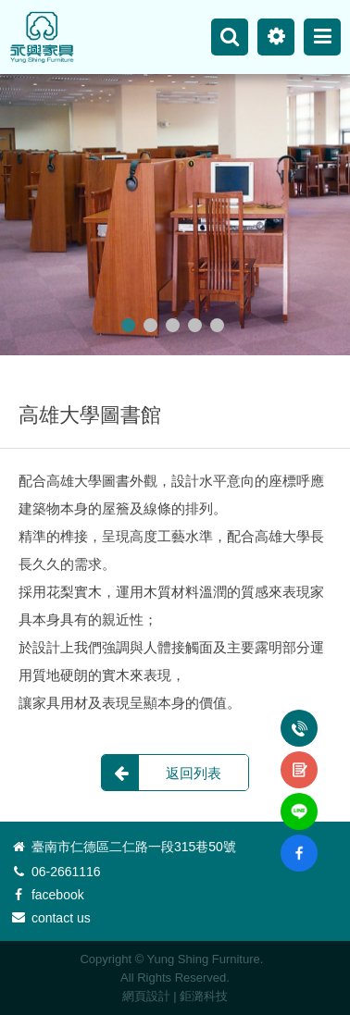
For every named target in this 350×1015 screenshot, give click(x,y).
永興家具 (41, 37)
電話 (299, 718)
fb (299, 842)
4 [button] (195, 325)
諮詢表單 (299, 759)
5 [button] (217, 325)
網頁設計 (146, 996)
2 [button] (150, 325)
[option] (175, 214)
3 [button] (173, 325)
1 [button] (128, 325)
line (299, 800)
